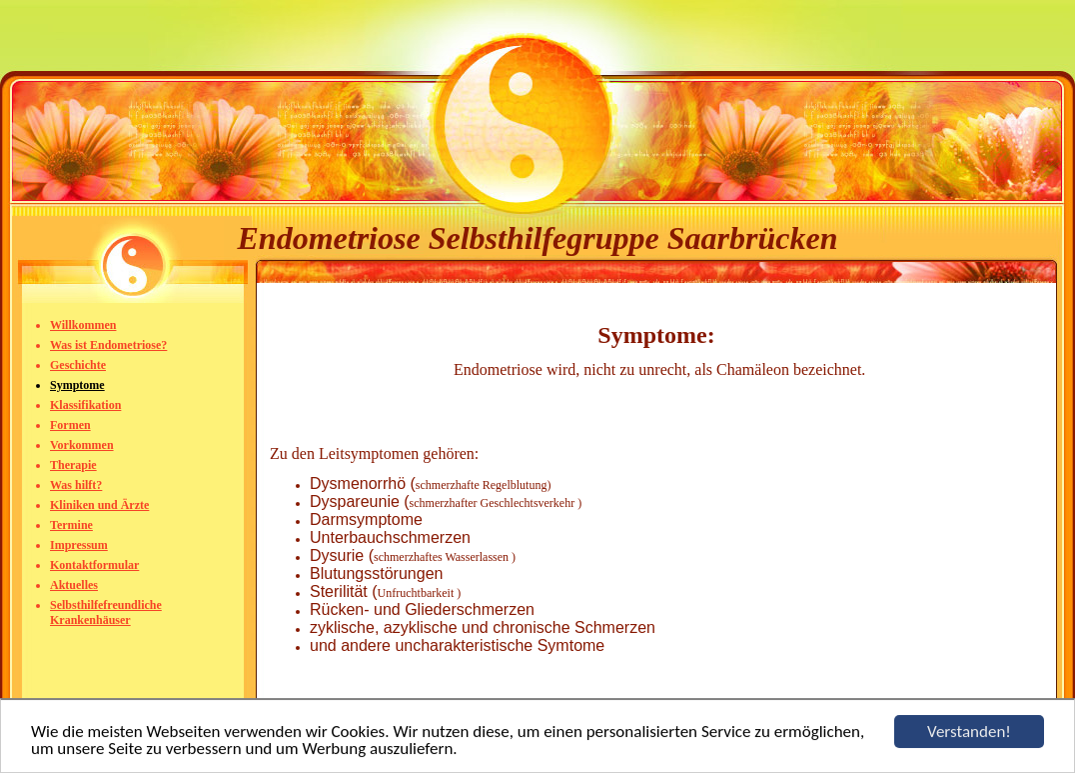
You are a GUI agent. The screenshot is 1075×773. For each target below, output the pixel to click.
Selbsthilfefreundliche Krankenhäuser (106, 612)
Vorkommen (82, 445)
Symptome (77, 385)
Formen (70, 425)
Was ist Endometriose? (108, 345)
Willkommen (83, 325)
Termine (71, 525)
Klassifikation (85, 405)
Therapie (73, 465)
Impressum (79, 545)
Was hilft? (76, 485)
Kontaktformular (94, 565)
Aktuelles (74, 585)
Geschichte (78, 365)
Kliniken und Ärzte (99, 505)
